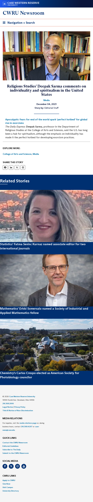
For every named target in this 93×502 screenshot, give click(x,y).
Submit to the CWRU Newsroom (16, 453)
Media (36, 154)
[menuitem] (46, 442)
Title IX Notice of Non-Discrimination (18, 410)
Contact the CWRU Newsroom (15, 442)
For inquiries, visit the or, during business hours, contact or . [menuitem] (23, 426)
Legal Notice (8, 407)
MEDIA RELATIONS (12, 418)
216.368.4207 (26, 426)
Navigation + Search (18, 23)
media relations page (28, 423)
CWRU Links (9, 476)
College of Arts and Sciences (17, 154)
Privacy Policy (19, 407)
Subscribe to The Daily (12, 449)
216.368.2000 (8, 403)
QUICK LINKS (9, 438)
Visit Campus (8, 487)
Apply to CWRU (9, 480)
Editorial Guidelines (10, 446)
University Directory (11, 491)
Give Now (6, 484)
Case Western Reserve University (22, 396)
